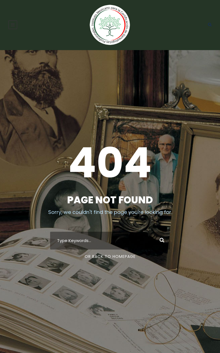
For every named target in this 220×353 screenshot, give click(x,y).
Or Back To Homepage (110, 256)
